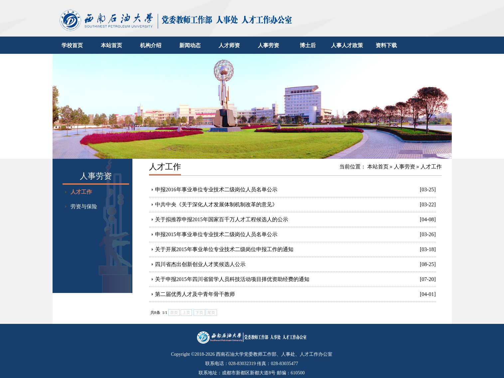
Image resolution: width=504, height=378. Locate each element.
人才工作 (81, 192)
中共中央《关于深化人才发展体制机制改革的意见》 (216, 204)
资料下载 (386, 45)
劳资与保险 (84, 206)
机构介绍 (150, 45)
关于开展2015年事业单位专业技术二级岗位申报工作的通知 (224, 249)
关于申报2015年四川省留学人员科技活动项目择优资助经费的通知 (232, 279)
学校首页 (72, 45)
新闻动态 (190, 45)
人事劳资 (268, 45)
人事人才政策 (347, 45)
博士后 (308, 45)
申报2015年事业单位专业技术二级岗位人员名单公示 (216, 234)
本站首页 (111, 45)
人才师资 (229, 45)
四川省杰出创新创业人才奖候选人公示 (200, 264)
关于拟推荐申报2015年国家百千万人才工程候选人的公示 (221, 219)
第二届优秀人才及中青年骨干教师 (195, 294)
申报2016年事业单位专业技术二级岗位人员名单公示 (216, 189)
